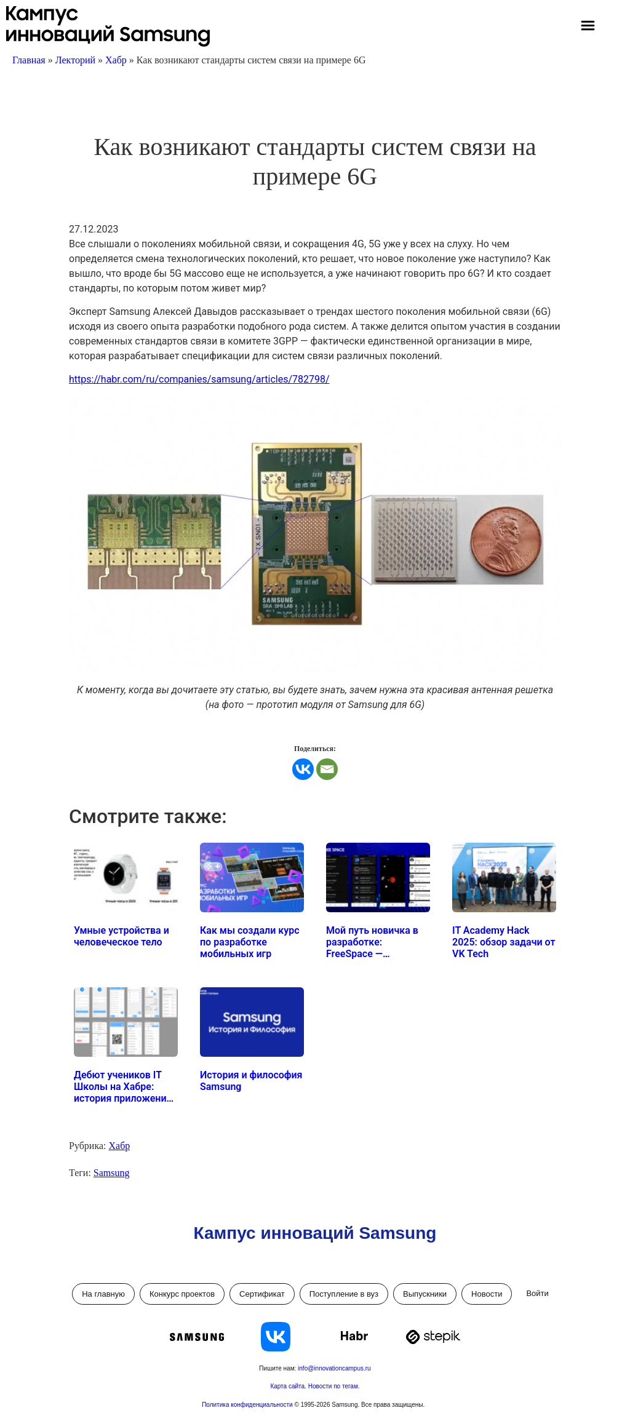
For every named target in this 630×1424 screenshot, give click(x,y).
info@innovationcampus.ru (334, 1368)
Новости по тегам (333, 1386)
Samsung (112, 1172)
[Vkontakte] (303, 769)
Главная (29, 60)
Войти (537, 1293)
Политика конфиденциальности (248, 1404)
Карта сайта (287, 1386)
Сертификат (262, 1294)
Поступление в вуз (343, 1294)
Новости (486, 1294)
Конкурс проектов (182, 1294)
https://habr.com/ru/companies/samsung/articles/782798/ (199, 379)
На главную (103, 1294)
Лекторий (75, 60)
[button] (587, 27)
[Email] (327, 769)
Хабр (116, 60)
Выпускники (425, 1294)
